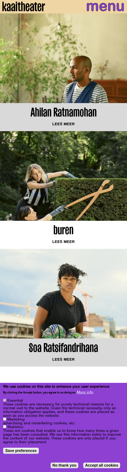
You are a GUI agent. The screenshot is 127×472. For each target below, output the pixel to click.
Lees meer (63, 124)
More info (85, 392)
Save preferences (21, 451)
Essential (15, 400)
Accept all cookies (101, 466)
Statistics (15, 427)
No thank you (64, 466)
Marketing (16, 419)
